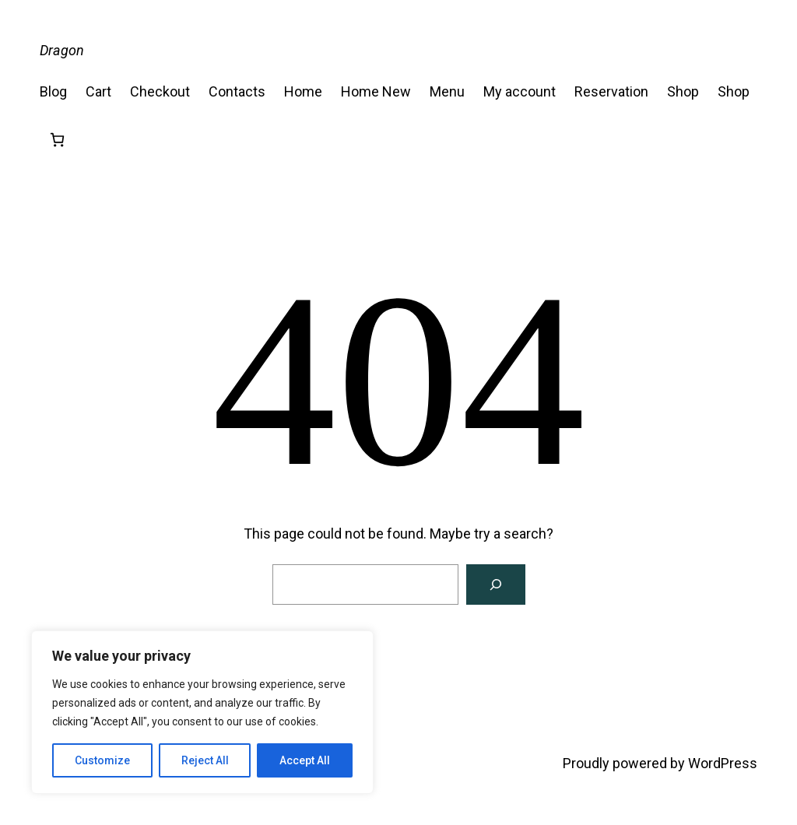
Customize (102, 760)
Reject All (205, 760)
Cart (98, 91)
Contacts (237, 91)
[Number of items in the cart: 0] (57, 139)
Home (303, 91)
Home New (376, 91)
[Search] (495, 584)
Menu (447, 91)
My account (519, 91)
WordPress (722, 763)
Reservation (611, 91)
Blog (53, 91)
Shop (683, 91)
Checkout (160, 91)
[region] (202, 712)
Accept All (304, 760)
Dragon (62, 50)
